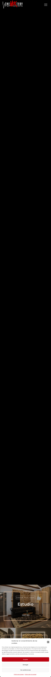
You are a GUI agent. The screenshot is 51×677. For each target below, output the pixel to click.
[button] (48, 642)
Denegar (25, 665)
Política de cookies (19, 674)
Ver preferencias (25, 670)
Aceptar (25, 659)
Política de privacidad (30, 674)
